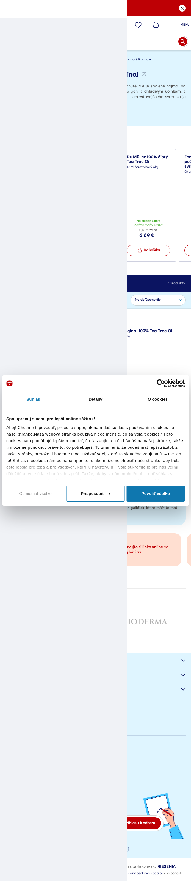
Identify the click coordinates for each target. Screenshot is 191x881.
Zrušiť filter (58, 317)
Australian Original (25, 317)
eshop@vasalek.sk (21, 775)
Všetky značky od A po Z (95, 639)
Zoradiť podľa (115, 300)
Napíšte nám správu (24, 737)
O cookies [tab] (158, 399)
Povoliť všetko (155, 493)
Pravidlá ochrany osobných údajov (136, 875)
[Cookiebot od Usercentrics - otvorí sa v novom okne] (161, 383)
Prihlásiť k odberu (139, 825)
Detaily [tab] (96, 399)
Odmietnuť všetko (35, 493)
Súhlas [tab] (33, 399)
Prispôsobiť (96, 493)
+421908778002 (18, 761)
